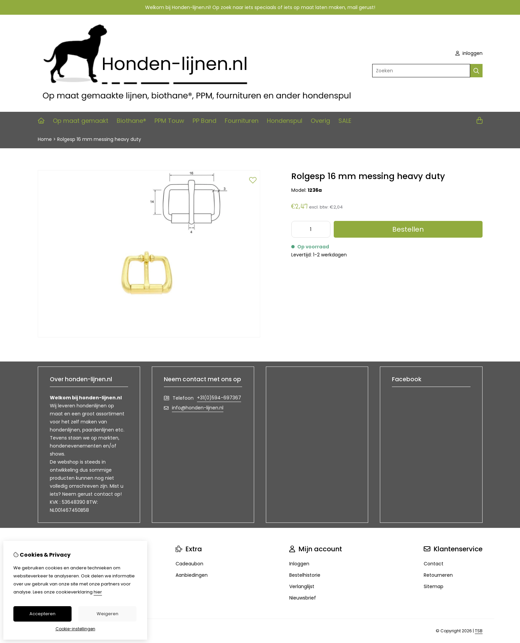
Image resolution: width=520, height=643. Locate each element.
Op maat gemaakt (80, 120)
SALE (344, 120)
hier (98, 592)
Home (45, 139)
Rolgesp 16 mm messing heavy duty (99, 139)
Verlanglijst (301, 586)
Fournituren (241, 120)
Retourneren (438, 575)
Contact (433, 563)
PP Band (204, 120)
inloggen (469, 53)
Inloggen (299, 563)
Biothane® (131, 120)
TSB (479, 631)
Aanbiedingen (192, 575)
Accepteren (42, 614)
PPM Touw (169, 120)
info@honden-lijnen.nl (197, 407)
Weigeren (107, 614)
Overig (320, 120)
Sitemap (433, 586)
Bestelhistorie (304, 575)
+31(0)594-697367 (219, 397)
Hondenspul (284, 120)
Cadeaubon (189, 563)
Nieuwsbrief (302, 597)
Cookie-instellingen (75, 629)
